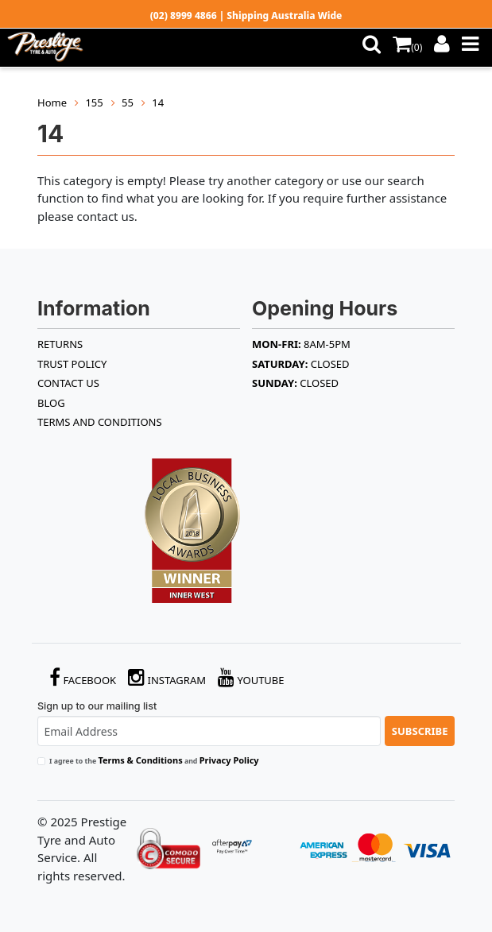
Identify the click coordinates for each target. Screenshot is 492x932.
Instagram (167, 677)
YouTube (251, 677)
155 (94, 102)
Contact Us (68, 383)
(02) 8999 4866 (183, 15)
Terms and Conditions (99, 422)
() (407, 47)
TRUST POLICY (72, 364)
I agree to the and (154, 760)
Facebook (82, 677)
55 (128, 102)
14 (158, 102)
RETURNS (60, 344)
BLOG (51, 403)
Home (52, 102)
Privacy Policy (229, 760)
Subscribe (420, 731)
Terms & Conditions (140, 760)
